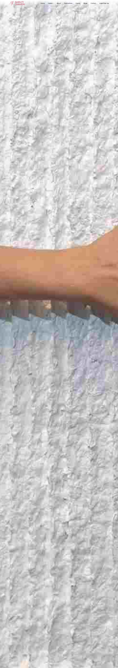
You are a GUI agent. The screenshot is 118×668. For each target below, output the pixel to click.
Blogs (85, 3)
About (59, 3)
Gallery (50, 3)
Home (42, 3)
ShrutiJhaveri (17, 3)
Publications (68, 3)
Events (78, 3)
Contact (93, 3)
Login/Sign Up (104, 3)
